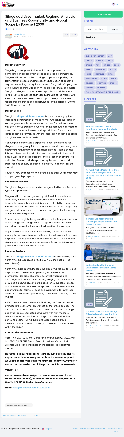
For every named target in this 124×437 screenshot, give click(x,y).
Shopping (101, 83)
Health (112, 69)
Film (98, 65)
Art (110, 56)
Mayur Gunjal (19, 34)
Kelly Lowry (91, 282)
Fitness (107, 65)
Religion (89, 83)
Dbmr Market (92, 141)
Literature (99, 74)
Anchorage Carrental (95, 326)
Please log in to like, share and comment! (21, 415)
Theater (89, 87)
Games (89, 69)
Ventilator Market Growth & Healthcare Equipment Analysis (101, 127)
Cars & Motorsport (95, 56)
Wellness (101, 87)
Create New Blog (103, 14)
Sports (113, 83)
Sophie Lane (92, 190)
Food (18, 29)
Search (115, 29)
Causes (89, 60)
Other (104, 78)
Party (113, 78)
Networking (91, 78)
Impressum (100, 428)
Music (111, 74)
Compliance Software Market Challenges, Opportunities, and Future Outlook (101, 222)
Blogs (8, 29)
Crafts (99, 60)
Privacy (90, 428)
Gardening (100, 69)
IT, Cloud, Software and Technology (102, 92)
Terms (83, 428)
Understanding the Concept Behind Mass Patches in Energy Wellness (101, 268)
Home (88, 74)
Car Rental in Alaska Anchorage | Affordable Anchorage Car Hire (102, 312)
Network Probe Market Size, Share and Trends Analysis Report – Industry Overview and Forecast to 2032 (103, 174)
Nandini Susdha (93, 236)
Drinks (89, 65)
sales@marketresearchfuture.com (31, 387)
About (76, 428)
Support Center (115, 428)
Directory (118, 431)
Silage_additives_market (19, 405)
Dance (110, 60)
